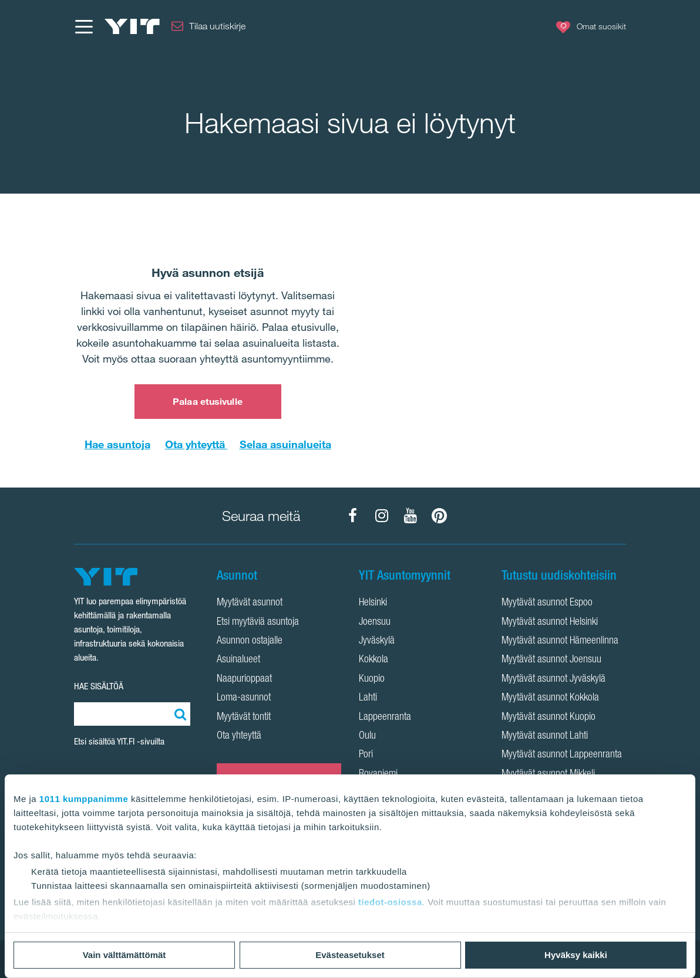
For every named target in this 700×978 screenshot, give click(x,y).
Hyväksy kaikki (575, 955)
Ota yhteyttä (196, 444)
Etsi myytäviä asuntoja (258, 622)
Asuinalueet (238, 660)
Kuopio (372, 679)
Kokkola (373, 660)
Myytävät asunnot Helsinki (550, 622)
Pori (366, 755)
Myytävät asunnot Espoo (547, 603)
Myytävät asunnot (249, 603)
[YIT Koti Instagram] (381, 515)
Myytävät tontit (244, 717)
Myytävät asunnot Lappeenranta (562, 755)
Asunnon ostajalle (249, 641)
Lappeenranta (385, 717)
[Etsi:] (178, 714)
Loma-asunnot (244, 698)
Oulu (367, 736)
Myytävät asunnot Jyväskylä (553, 679)
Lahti (368, 698)
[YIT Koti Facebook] (353, 515)
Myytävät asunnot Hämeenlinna (560, 641)
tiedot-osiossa (390, 902)
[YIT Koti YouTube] (410, 515)
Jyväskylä (377, 641)
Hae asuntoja (117, 444)
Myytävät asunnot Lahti (545, 736)
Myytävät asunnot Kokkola (550, 698)
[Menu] (83, 26)
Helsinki (373, 603)
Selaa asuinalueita (285, 444)
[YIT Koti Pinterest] (439, 515)
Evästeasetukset (350, 955)
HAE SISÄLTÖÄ (98, 686)
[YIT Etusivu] (132, 26)
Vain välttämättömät (124, 955)
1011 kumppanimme (83, 799)
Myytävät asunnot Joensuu (551, 660)
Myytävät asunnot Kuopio (548, 717)
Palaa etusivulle (208, 401)
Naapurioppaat (244, 679)
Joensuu (375, 622)
